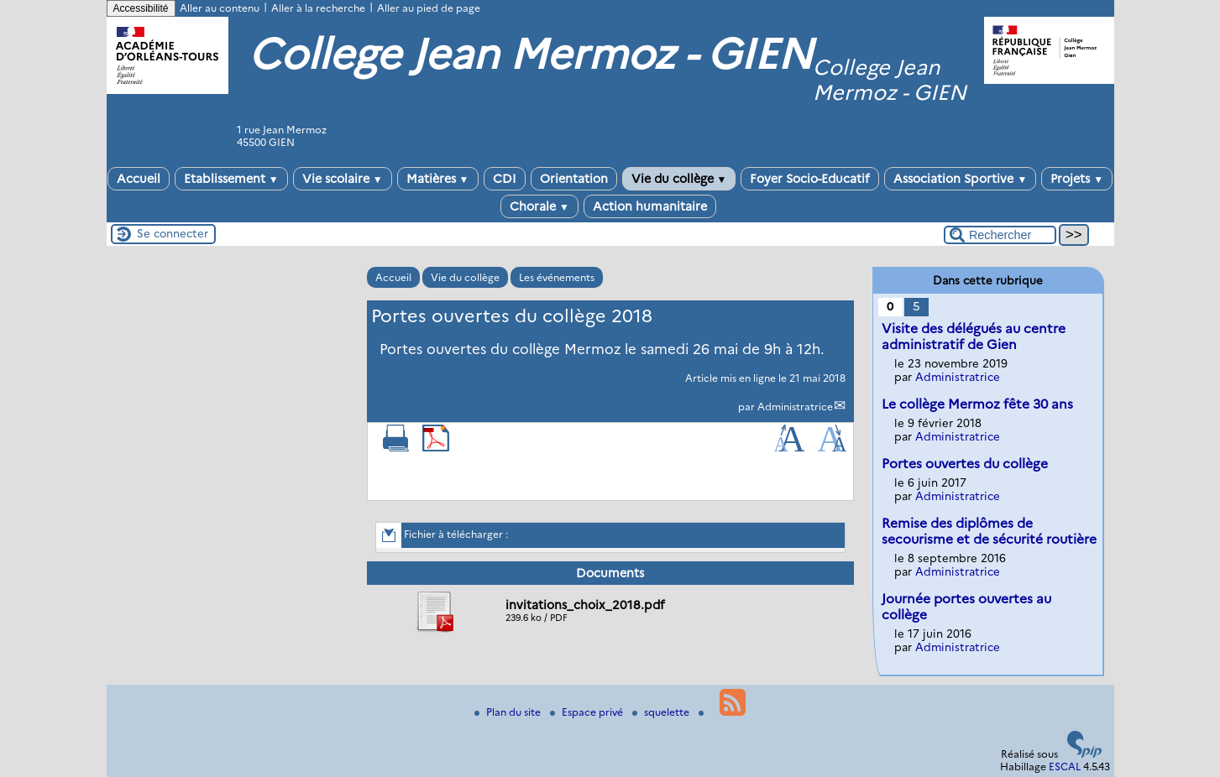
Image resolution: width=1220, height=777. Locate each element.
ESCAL (1065, 766)
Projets (1076, 178)
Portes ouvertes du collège (965, 464)
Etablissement (231, 178)
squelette (662, 712)
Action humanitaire (650, 206)
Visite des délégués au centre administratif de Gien (974, 336)
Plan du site (508, 712)
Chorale (539, 206)
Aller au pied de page (428, 8)
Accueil (138, 178)
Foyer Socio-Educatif (810, 178)
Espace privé (588, 712)
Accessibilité (141, 8)
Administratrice (795, 406)
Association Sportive (960, 178)
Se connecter (172, 233)
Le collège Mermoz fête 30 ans (977, 404)
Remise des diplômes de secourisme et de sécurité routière (989, 531)
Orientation (574, 178)
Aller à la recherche (318, 8)
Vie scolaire (342, 178)
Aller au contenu (219, 8)
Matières (437, 178)
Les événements (556, 277)
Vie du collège (679, 178)
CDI (504, 178)
